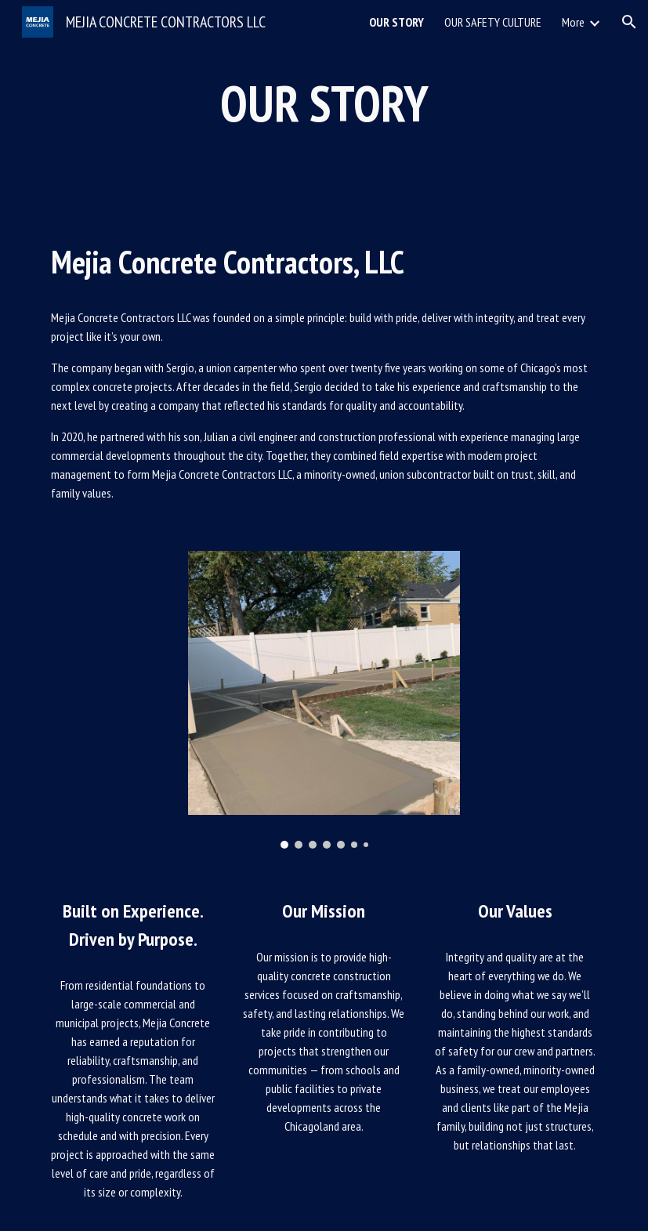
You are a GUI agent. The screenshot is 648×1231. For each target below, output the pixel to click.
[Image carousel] (324, 700)
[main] (324, 103)
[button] (629, 22)
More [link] (573, 22)
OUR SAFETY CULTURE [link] (492, 22)
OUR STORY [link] (396, 22)
